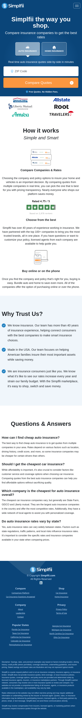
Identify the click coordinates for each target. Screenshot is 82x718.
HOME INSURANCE (54, 48)
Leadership (20, 613)
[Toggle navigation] (76, 5)
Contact (20, 617)
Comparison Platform (20, 593)
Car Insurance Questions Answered (20, 597)
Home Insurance (61, 597)
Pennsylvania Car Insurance (20, 644)
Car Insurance (61, 593)
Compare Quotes (38, 83)
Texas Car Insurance (20, 633)
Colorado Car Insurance (20, 641)
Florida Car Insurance (20, 629)
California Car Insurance (20, 637)
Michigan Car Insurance (61, 630)
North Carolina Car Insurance (61, 633)
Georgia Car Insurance (61, 626)
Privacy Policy (61, 609)
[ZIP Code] (41, 71)
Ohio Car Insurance (62, 637)
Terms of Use (61, 613)
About (20, 609)
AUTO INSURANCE (27, 50)
